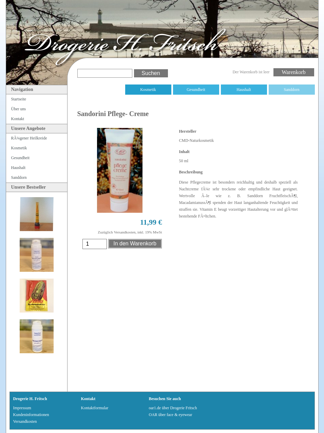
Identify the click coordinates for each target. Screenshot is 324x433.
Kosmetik (148, 89)
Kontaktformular (95, 408)
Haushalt (243, 89)
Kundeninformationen (31, 414)
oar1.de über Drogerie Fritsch (173, 408)
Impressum (22, 408)
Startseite (18, 99)
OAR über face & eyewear (170, 414)
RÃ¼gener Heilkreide (100, 89)
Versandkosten (25, 421)
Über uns (18, 109)
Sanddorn (292, 89)
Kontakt (17, 118)
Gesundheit (196, 89)
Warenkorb (294, 72)
